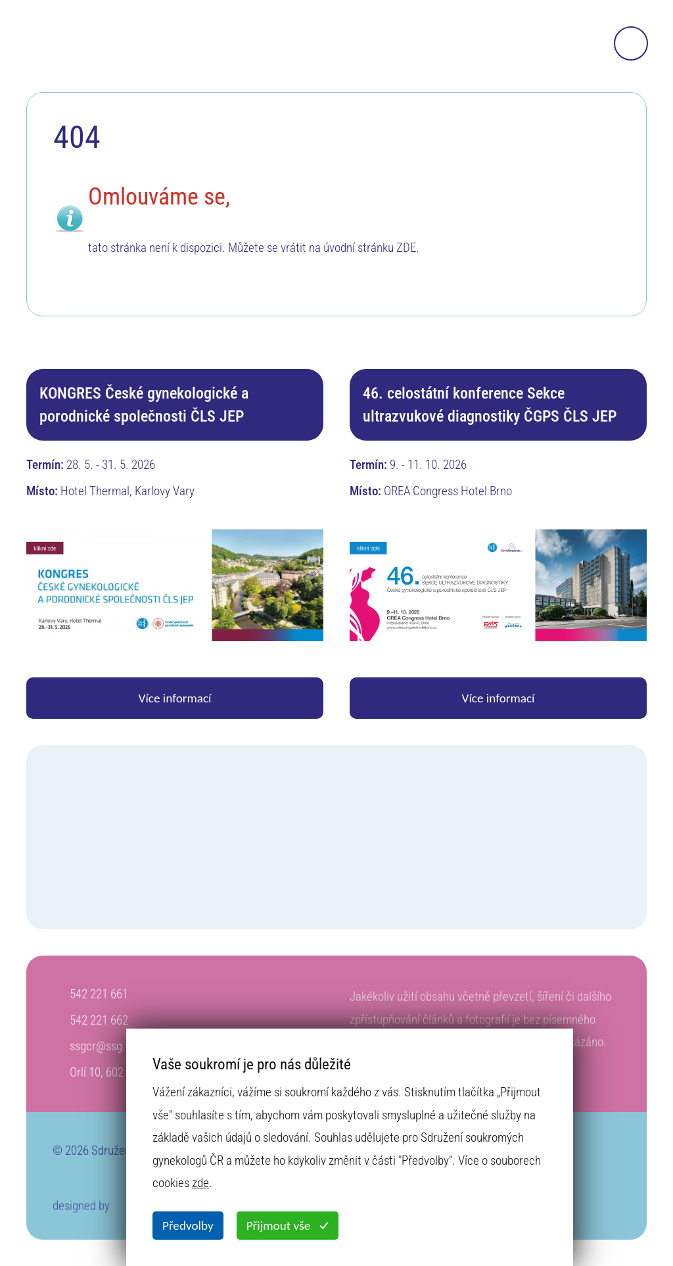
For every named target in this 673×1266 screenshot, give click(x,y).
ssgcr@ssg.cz (103, 1053)
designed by (81, 1217)
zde (200, 1182)
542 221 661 (99, 1002)
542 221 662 (99, 1028)
